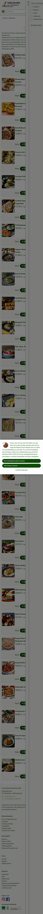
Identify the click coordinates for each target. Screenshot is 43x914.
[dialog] (21, 457)
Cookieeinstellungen (21, 470)
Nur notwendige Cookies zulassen (14, 461)
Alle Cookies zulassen (10, 465)
